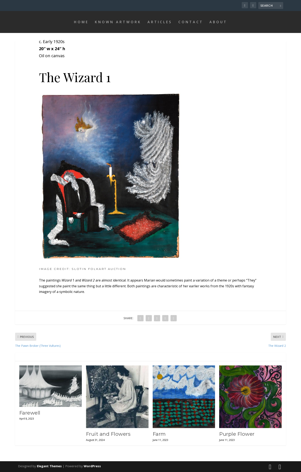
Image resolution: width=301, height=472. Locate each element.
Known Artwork (118, 22)
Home (81, 22)
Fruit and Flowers (108, 434)
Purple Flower (237, 434)
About (218, 22)
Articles (159, 22)
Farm (159, 434)
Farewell (29, 413)
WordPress (92, 466)
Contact (190, 22)
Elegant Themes (49, 466)
